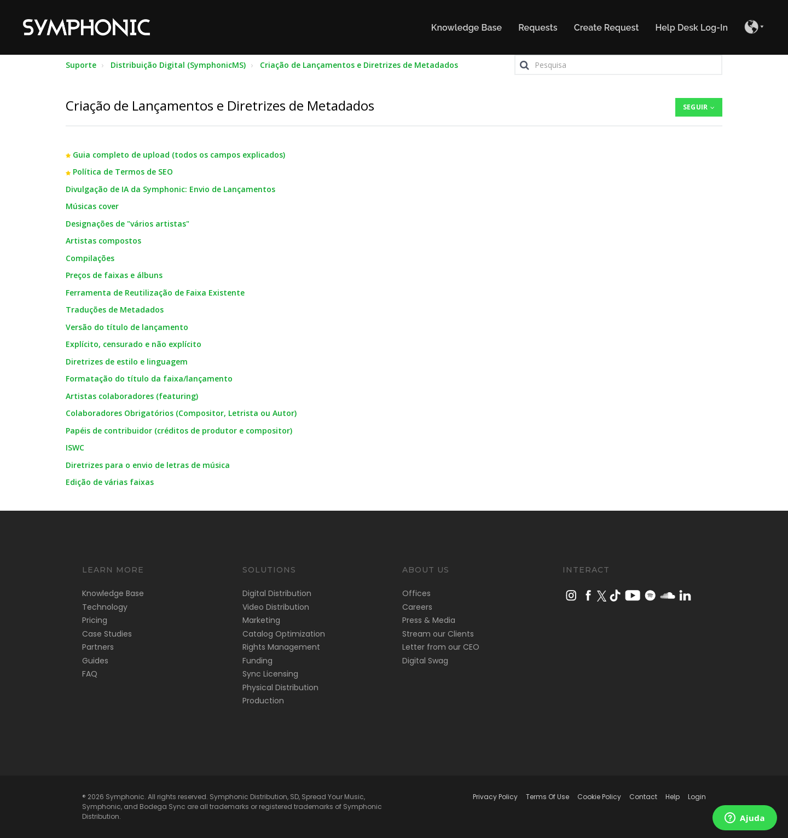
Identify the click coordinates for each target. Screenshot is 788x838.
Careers (417, 607)
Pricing (94, 620)
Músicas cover (92, 206)
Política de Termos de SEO (123, 171)
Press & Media (428, 620)
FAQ (89, 673)
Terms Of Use (547, 796)
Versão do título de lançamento (127, 327)
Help (672, 796)
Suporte (81, 65)
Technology (105, 607)
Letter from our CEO (440, 646)
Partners (98, 646)
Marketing (261, 620)
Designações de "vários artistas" (127, 223)
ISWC (75, 447)
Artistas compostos (103, 240)
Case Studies (107, 633)
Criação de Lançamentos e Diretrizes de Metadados (359, 65)
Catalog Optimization (283, 633)
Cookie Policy (599, 796)
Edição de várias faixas (110, 482)
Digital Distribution (276, 593)
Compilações (90, 258)
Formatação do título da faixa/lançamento (149, 378)
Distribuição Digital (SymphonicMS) (178, 65)
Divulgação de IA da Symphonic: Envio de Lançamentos (170, 189)
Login (697, 796)
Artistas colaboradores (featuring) (132, 396)
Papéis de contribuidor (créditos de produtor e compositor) (179, 430)
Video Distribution (275, 607)
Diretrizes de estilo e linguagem (127, 361)
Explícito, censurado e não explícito (133, 344)
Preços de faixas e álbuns (114, 275)
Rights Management (281, 646)
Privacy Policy (495, 796)
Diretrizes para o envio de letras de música (148, 465)
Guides (95, 660)
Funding (257, 660)
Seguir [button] (695, 107)
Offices (416, 593)
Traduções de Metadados (115, 309)
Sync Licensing (270, 673)
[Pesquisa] (618, 65)
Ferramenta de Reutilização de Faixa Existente (155, 292)
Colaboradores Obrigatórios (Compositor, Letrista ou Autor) (181, 413)
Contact (643, 796)
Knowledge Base (113, 593)
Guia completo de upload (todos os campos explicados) (179, 154)
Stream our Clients (438, 633)
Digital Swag (425, 660)
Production (263, 700)
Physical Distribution (280, 687)
